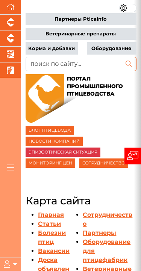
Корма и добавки (51, 48)
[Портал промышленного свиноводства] (10, 22)
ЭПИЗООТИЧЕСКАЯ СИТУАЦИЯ (63, 152)
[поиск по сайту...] (73, 64)
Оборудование (111, 48)
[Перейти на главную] (10, 7)
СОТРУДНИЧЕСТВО (103, 163)
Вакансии (54, 250)
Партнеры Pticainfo (81, 19)
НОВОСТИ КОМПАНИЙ (54, 141)
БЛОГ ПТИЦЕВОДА (50, 130)
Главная (51, 214)
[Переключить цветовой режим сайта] (127, 8)
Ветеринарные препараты (80, 34)
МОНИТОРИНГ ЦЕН (50, 163)
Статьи (49, 223)
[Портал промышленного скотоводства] (10, 38)
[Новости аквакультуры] (10, 54)
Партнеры (99, 232)
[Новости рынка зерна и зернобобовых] (10, 70)
